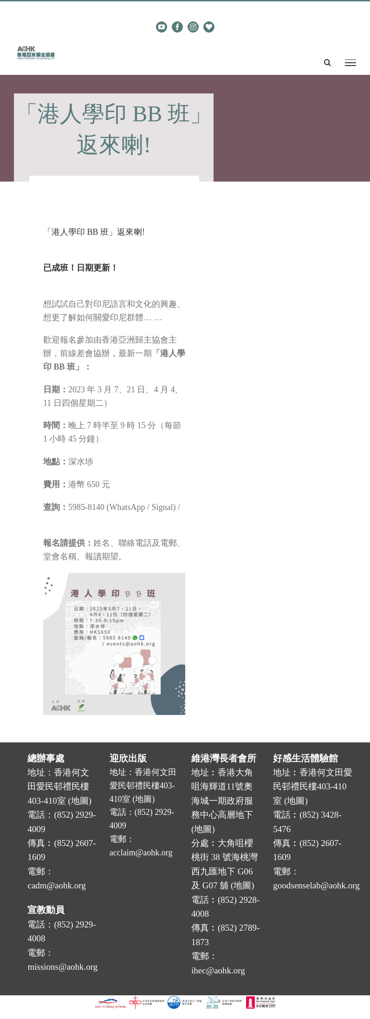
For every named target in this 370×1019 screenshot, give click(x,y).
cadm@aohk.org (199, 9)
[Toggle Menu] (350, 63)
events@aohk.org (72, 520)
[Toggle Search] (327, 62)
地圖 (80, 801)
